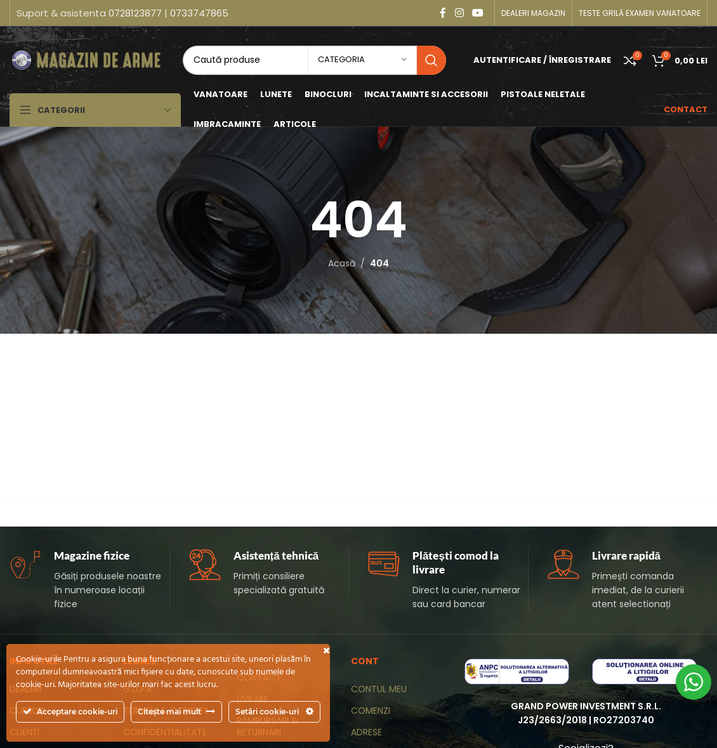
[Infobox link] (89, 580)
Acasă (341, 263)
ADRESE (366, 732)
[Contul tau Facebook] (443, 13)
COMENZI (370, 710)
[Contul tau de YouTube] (478, 13)
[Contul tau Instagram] (459, 13)
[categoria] (362, 60)
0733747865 (199, 13)
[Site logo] (87, 59)
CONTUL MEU (379, 689)
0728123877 (135, 13)
